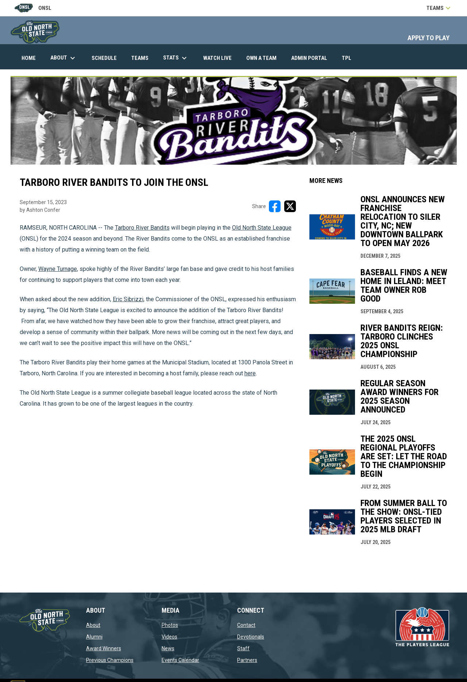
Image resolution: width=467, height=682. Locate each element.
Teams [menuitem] (139, 58)
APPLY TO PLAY (428, 38)
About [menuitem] (63, 58)
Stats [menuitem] (176, 58)
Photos (170, 625)
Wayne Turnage (57, 268)
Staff (243, 648)
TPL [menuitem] (349, 57)
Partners (247, 660)
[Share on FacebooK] (275, 206)
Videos (169, 637)
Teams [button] (439, 8)
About (93, 625)
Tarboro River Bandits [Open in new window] (142, 227)
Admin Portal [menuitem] (312, 57)
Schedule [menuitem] (104, 58)
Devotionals (250, 637)
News (168, 648)
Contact (246, 625)
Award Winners (103, 648)
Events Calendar (180, 660)
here (250, 373)
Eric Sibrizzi (128, 299)
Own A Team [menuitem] (261, 58)
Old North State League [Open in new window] (262, 227)
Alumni (94, 637)
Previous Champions (110, 660)
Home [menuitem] (29, 58)
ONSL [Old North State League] (33, 8)
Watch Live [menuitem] (220, 57)
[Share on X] (290, 206)
